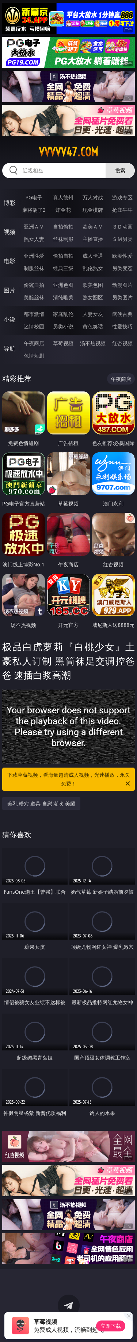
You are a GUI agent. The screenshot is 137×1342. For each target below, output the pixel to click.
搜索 (120, 170)
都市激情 (34, 314)
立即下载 (110, 1325)
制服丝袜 (34, 268)
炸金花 (63, 209)
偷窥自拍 (34, 284)
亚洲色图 (63, 284)
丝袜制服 (63, 238)
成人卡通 (93, 255)
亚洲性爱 (34, 255)
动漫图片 (122, 284)
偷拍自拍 (63, 255)
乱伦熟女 (93, 268)
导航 (9, 348)
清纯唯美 (63, 297)
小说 (9, 319)
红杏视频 (122, 343)
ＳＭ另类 (122, 238)
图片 (9, 290)
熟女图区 (93, 297)
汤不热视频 (93, 343)
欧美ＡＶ (93, 226)
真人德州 (63, 197)
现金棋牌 (93, 209)
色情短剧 (34, 355)
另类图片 (122, 297)
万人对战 (93, 197)
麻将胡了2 (34, 209)
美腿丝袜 (34, 297)
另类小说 (63, 326)
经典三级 (63, 268)
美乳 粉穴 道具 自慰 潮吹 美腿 (41, 803)
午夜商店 (34, 343)
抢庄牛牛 (122, 209)
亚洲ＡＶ (34, 226)
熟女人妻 (34, 238)
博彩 (9, 203)
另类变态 (122, 268)
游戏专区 (122, 197)
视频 (9, 232)
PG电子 (33, 197)
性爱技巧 (122, 326)
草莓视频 (63, 343)
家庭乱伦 (63, 314)
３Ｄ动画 (122, 226)
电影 (9, 261)
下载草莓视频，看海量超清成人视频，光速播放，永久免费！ (69, 779)
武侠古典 (122, 314)
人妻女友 (93, 314)
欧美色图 (93, 284)
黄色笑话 (93, 326)
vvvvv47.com (68, 152)
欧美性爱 (122, 255)
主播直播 (93, 238)
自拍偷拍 (63, 226)
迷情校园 (34, 326)
